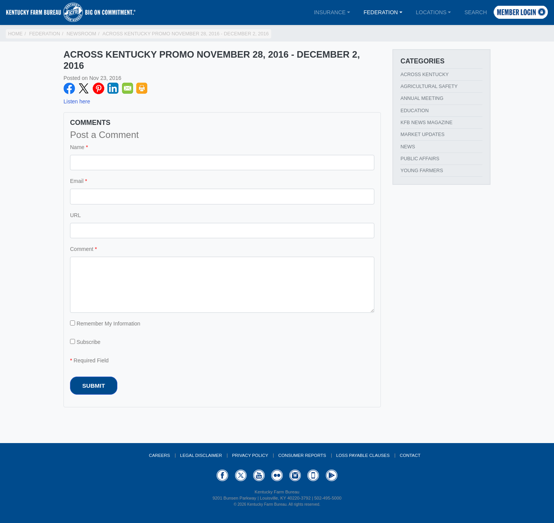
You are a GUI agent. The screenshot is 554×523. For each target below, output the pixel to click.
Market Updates (422, 134)
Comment (81, 249)
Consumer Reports (302, 455)
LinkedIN (113, 88)
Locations (431, 12)
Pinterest (98, 88)
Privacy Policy (250, 455)
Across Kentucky (424, 74)
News (407, 146)
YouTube (259, 475)
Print (142, 88)
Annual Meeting (422, 98)
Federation (381, 12)
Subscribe (85, 342)
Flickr (277, 475)
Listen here (76, 101)
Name (77, 147)
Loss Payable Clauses (363, 455)
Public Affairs (419, 158)
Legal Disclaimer (201, 455)
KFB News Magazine (426, 122)
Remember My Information (105, 323)
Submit (93, 385)
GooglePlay (331, 475)
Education (414, 110)
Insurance (329, 12)
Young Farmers (421, 170)
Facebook (69, 88)
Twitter (84, 88)
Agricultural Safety (428, 86)
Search (475, 12)
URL (75, 215)
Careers (159, 455)
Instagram (295, 475)
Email (127, 88)
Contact (410, 455)
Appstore (313, 475)
